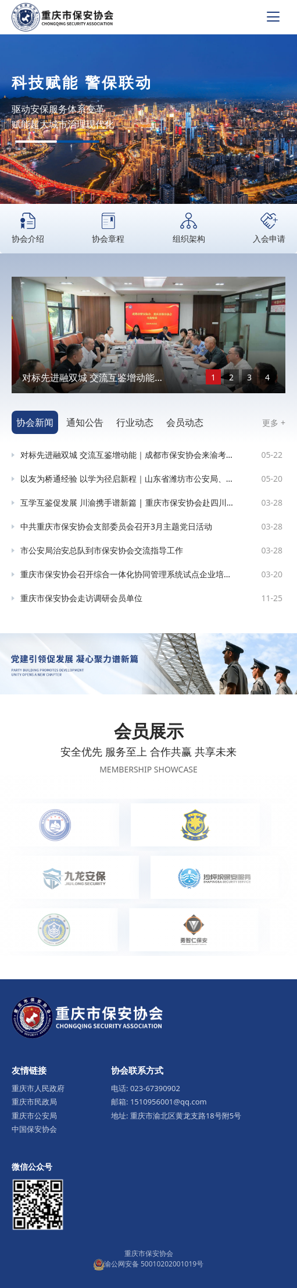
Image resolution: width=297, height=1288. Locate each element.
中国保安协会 (34, 1129)
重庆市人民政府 (38, 1088)
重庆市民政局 (34, 1101)
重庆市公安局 (34, 1115)
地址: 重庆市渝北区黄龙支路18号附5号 (176, 1115)
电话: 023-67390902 (145, 1088)
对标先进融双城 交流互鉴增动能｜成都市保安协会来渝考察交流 (93, 377)
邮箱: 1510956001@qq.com (159, 1101)
